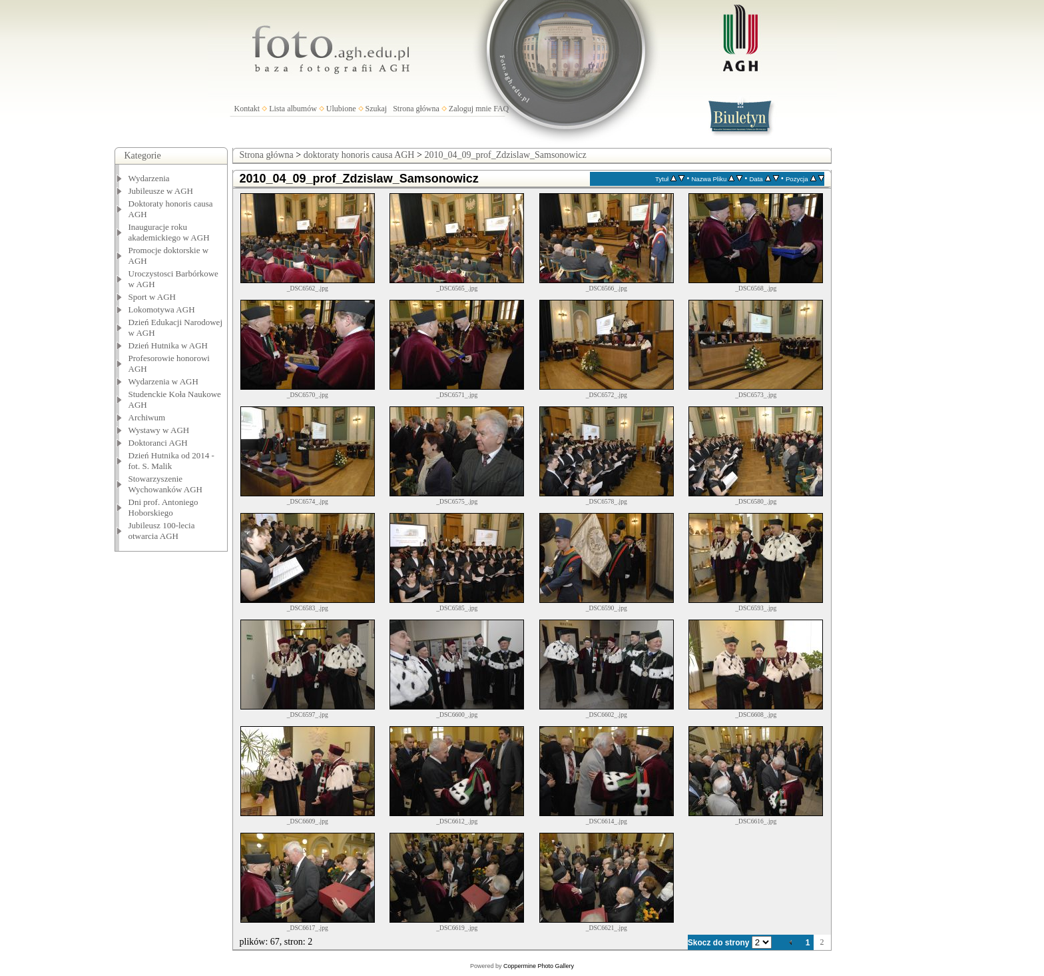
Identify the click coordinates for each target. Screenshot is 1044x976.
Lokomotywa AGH (162, 309)
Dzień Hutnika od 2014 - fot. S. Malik (171, 460)
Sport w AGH (152, 297)
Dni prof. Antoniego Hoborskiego (163, 507)
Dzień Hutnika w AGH (168, 345)
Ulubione (341, 108)
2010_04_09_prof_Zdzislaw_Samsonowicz (505, 155)
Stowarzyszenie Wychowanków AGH (166, 484)
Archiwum (147, 417)
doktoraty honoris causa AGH (359, 155)
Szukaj (377, 108)
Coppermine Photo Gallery (538, 966)
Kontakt (247, 108)
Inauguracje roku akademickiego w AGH (169, 232)
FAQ (501, 108)
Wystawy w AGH (159, 430)
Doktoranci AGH (158, 443)
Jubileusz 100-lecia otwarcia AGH (162, 530)
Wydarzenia (149, 178)
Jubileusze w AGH (161, 191)
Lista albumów (293, 108)
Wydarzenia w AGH (163, 381)
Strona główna (416, 108)
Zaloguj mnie (470, 108)
